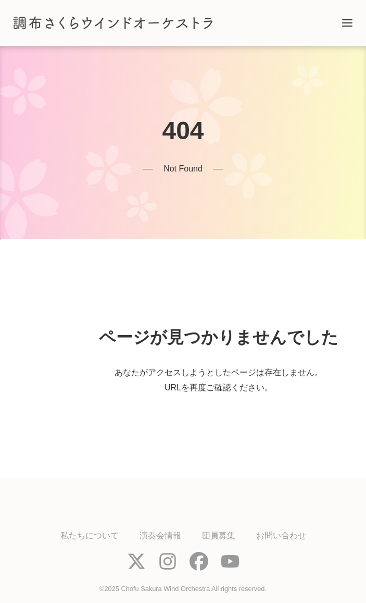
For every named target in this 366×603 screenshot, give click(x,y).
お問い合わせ (281, 535)
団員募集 (218, 535)
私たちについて (89, 535)
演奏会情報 (160, 535)
